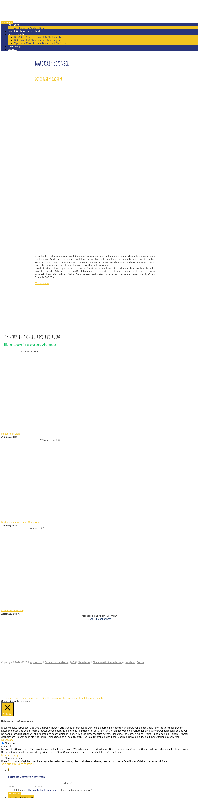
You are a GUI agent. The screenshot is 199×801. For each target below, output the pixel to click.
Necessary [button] (7, 739)
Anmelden (7, 22)
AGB (73, 662)
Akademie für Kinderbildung (29, 27)
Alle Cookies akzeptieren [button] (56, 697)
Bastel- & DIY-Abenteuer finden (25, 30)
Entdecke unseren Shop (21, 796)
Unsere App (14, 46)
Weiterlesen (42, 282)
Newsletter (84, 662)
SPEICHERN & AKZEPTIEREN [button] (17, 764)
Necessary (11, 742)
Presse (140, 662)
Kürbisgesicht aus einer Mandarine (20, 521)
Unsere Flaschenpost (99, 618)
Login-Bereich (17, 33)
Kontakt (12, 49)
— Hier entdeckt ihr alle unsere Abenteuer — (30, 344)
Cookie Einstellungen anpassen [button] (22, 697)
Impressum (36, 662)
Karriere (130, 662)
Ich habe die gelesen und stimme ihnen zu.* (53, 789)
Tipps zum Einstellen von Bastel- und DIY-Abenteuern (43, 43)
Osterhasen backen (48, 78)
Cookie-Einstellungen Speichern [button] (88, 697)
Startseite (13, 24)
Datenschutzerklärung (57, 662)
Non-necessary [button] (9, 755)
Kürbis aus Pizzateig (12, 610)
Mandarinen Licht (11, 433)
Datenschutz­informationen (43, 789)
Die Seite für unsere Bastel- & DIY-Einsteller (38, 36)
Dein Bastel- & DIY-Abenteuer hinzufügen (37, 40)
